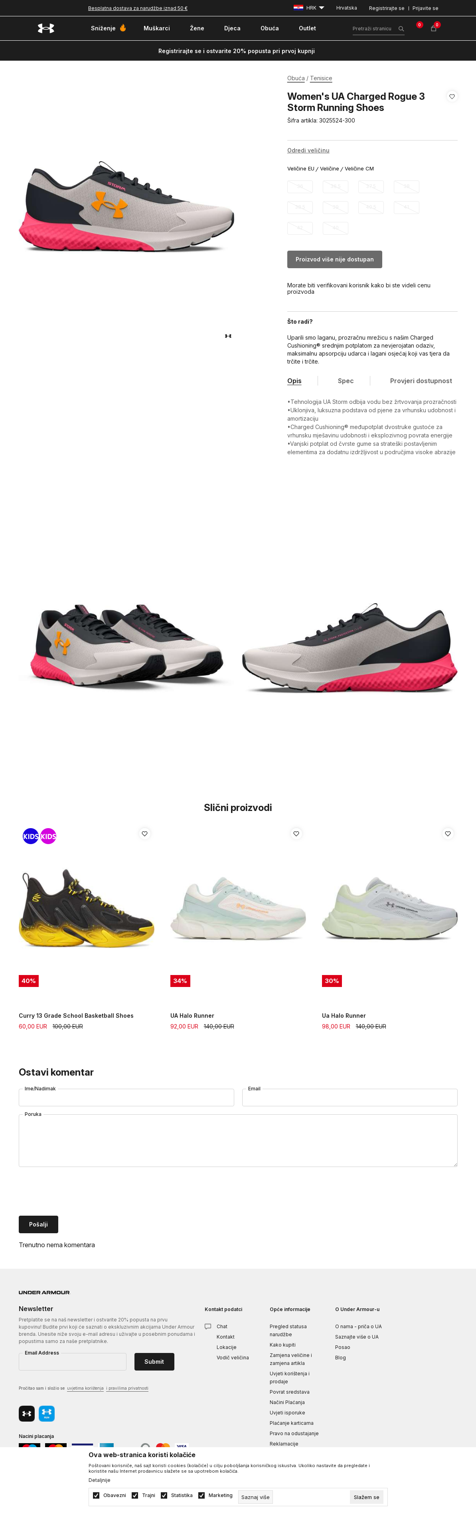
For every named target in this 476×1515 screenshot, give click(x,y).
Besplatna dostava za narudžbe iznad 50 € (138, 8)
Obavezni (114, 1495)
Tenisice (321, 78)
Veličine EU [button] (300, 169)
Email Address (42, 1353)
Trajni (148, 1495)
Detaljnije (100, 1480)
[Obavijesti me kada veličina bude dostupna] (300, 186)
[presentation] (79, 1192)
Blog (340, 1358)
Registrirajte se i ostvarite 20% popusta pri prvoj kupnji (236, 50)
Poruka (33, 1114)
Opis (294, 381)
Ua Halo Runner (344, 1015)
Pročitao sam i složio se (83, 1389)
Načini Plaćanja (287, 1402)
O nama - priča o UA (358, 1326)
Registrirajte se (387, 8)
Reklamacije (284, 1444)
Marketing (221, 1495)
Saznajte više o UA (357, 1337)
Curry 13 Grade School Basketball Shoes (76, 1015)
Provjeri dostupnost (421, 381)
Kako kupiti (283, 1345)
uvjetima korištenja (85, 1388)
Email (254, 1089)
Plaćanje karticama (292, 1423)
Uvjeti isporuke (287, 1413)
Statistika (182, 1495)
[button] (452, 108)
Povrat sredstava (290, 1392)
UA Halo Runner (192, 1015)
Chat (222, 1326)
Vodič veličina (233, 1358)
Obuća (296, 78)
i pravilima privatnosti (127, 1388)
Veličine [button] (329, 169)
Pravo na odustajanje (294, 1433)
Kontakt (226, 1337)
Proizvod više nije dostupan (335, 259)
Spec (346, 381)
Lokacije (227, 1347)
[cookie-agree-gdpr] (366, 1497)
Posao (342, 1347)
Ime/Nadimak (40, 1089)
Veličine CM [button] (359, 169)
